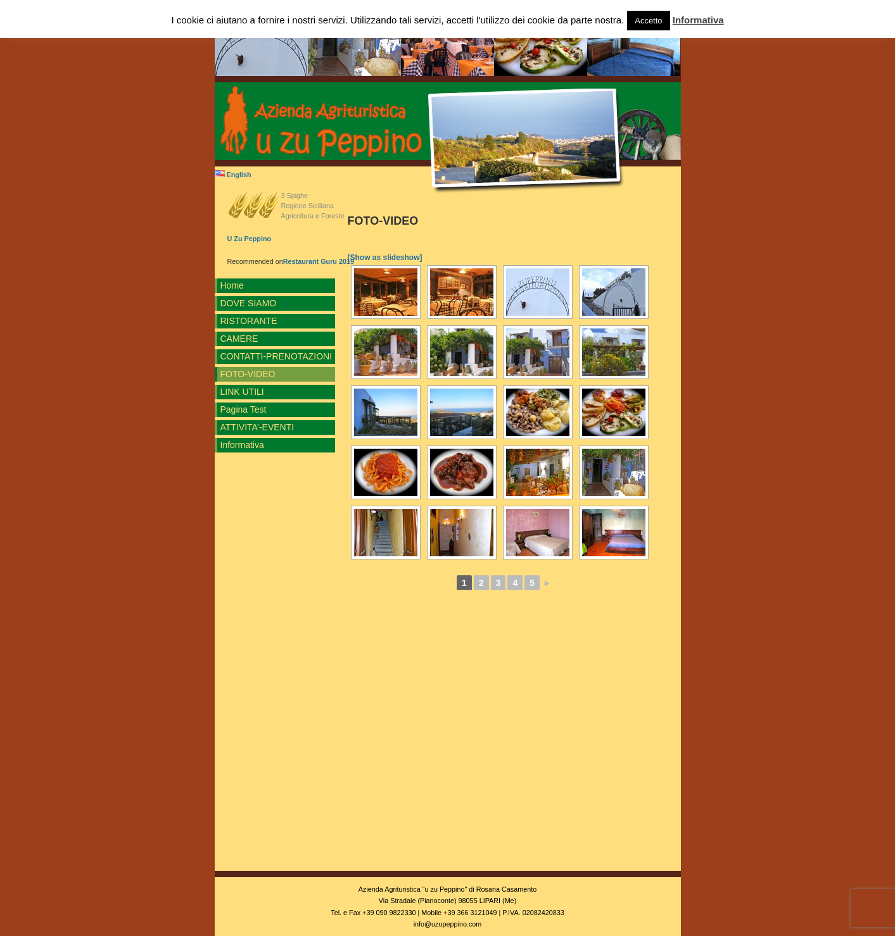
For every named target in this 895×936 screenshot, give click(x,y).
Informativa (242, 445)
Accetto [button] (648, 20)
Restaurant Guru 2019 (318, 261)
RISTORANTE (248, 321)
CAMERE (239, 339)
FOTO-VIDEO (248, 374)
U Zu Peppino (249, 238)
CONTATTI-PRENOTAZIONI (276, 356)
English (233, 174)
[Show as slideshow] (385, 257)
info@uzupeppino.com (448, 924)
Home (232, 285)
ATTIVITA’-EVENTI (257, 427)
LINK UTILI (242, 392)
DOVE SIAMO (248, 303)
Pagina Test (243, 409)
